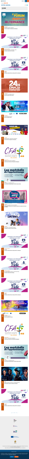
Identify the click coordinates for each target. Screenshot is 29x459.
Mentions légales (14, 451)
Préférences (14, 454)
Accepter (16, 456)
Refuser (12, 456)
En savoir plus (10, 454)
